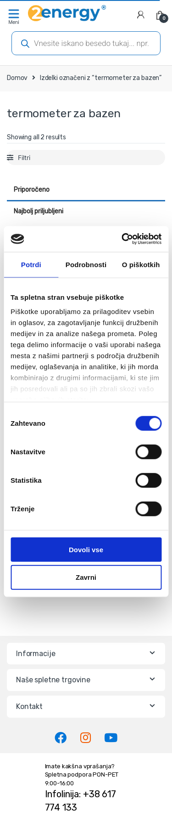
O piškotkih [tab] (141, 264)
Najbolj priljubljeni (38, 211)
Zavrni (86, 577)
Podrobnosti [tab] (86, 264)
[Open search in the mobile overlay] (86, 43)
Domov (17, 78)
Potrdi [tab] (31, 264)
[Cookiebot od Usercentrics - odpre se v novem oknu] (122, 239)
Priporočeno (32, 190)
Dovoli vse (86, 549)
